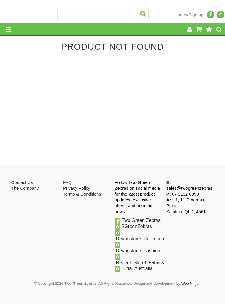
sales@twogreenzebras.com (194, 188)
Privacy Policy (76, 188)
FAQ (67, 182)
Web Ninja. (190, 283)
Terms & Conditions (82, 193)
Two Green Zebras (141, 220)
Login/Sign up (189, 15)
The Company (25, 188)
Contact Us (22, 182)
